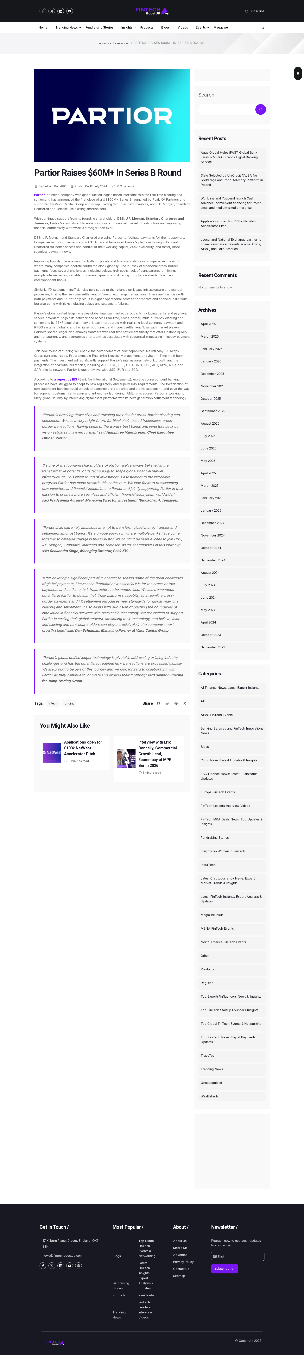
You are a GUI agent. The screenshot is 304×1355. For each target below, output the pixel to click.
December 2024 (213, 522)
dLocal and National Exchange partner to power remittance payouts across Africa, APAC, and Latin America (231, 243)
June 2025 (208, 447)
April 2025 (208, 472)
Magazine (221, 27)
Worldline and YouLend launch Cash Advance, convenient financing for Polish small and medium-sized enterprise (231, 202)
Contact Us (181, 1268)
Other (205, 955)
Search (206, 94)
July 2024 (208, 584)
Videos (183, 27)
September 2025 (213, 410)
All (203, 700)
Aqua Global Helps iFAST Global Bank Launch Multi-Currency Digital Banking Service (229, 156)
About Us (180, 1240)
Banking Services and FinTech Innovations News (232, 730)
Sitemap (179, 1275)
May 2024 (208, 609)
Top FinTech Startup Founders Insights (229, 1009)
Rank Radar (146, 1294)
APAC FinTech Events (217, 714)
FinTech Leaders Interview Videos (225, 805)
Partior (39, 194)
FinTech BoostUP (50, 185)
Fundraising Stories (99, 27)
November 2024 (213, 534)
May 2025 (208, 460)
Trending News (66, 27)
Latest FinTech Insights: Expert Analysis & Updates (231, 898)
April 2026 (208, 323)
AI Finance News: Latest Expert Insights (230, 687)
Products (146, 27)
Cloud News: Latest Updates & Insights (229, 759)
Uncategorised (211, 1082)
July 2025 (208, 435)
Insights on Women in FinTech (223, 850)
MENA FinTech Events (217, 928)
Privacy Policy (183, 1261)
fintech (53, 702)
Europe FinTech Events (218, 791)
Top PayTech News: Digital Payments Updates (228, 1039)
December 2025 (212, 373)
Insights (126, 27)
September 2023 (213, 646)
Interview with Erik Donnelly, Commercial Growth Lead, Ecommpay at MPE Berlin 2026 (157, 753)
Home (43, 27)
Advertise (180, 1254)
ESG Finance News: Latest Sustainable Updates (229, 775)
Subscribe (254, 11)
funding (68, 702)
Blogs (165, 27)
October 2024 (211, 547)
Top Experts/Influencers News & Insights (231, 996)
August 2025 (210, 423)
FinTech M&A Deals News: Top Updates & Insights (232, 821)
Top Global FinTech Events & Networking (231, 1023)
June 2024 (209, 597)
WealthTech (209, 1095)
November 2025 (213, 385)
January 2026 (211, 360)
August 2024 (210, 572)
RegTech (207, 982)
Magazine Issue (212, 914)
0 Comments (123, 185)
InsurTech (208, 864)
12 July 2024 (88, 185)
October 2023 (211, 634)
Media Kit (180, 1247)
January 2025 (211, 510)
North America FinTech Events (223, 941)
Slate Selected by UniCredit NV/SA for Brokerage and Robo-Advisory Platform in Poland (232, 179)
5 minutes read (76, 760)
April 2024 (208, 622)
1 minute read (149, 771)
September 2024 (213, 559)
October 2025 (211, 398)
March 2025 (209, 485)
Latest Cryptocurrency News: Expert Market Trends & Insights (228, 880)
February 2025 (211, 497)
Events (201, 27)
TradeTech (208, 1055)
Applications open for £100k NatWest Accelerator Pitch (83, 747)
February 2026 (212, 348)
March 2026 (210, 336)
